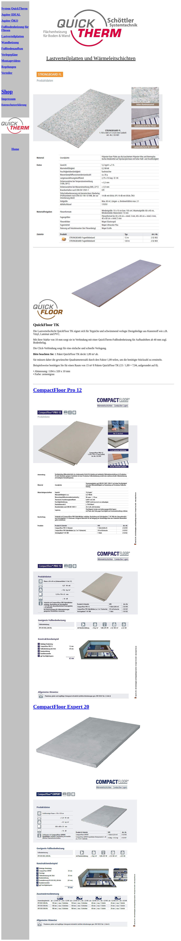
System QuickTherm (14, 8)
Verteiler (6, 73)
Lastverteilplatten (12, 36)
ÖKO (14, 20)
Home (15, 149)
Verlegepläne (9, 54)
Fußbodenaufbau (12, 48)
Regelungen (8, 66)
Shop (7, 91)
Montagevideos (10, 60)
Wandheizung (10, 42)
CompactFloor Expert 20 (61, 707)
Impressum (8, 99)
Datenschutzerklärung (13, 104)
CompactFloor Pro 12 (57, 390)
